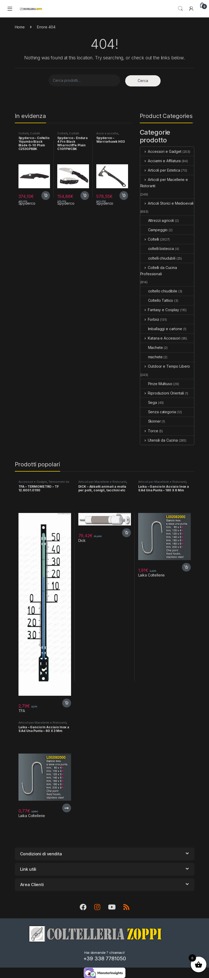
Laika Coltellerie (151, 575)
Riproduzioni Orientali (162, 393)
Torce (149, 431)
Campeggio (154, 230)
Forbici (149, 319)
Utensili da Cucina (159, 440)
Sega (148, 402)
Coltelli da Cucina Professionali (158, 270)
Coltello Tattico (156, 300)
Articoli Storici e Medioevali (167, 203)
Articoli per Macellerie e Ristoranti (164, 182)
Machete (151, 347)
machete (151, 357)
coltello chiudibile (158, 291)
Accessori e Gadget (160, 151)
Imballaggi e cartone (161, 329)
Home (20, 27)
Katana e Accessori (160, 338)
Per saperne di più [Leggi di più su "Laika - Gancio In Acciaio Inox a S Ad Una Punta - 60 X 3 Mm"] (66, 808)
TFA (21, 711)
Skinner (150, 421)
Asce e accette (107, 133)
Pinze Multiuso (156, 383)
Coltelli (23, 133)
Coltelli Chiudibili (29, 134)
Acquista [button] (45, 195)
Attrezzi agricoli (157, 220)
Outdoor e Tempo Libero (165, 366)
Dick (82, 540)
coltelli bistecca (157, 248)
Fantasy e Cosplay (159, 310)
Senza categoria (158, 412)
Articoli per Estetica (160, 170)
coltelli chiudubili (157, 258)
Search (180, 8)
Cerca (143, 80)
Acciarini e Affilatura (160, 161)
